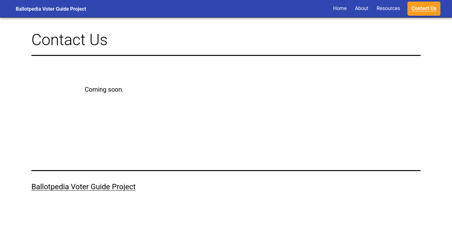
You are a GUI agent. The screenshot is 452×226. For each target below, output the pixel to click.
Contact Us (424, 8)
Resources (388, 8)
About (362, 8)
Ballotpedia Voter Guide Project (51, 9)
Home (340, 8)
